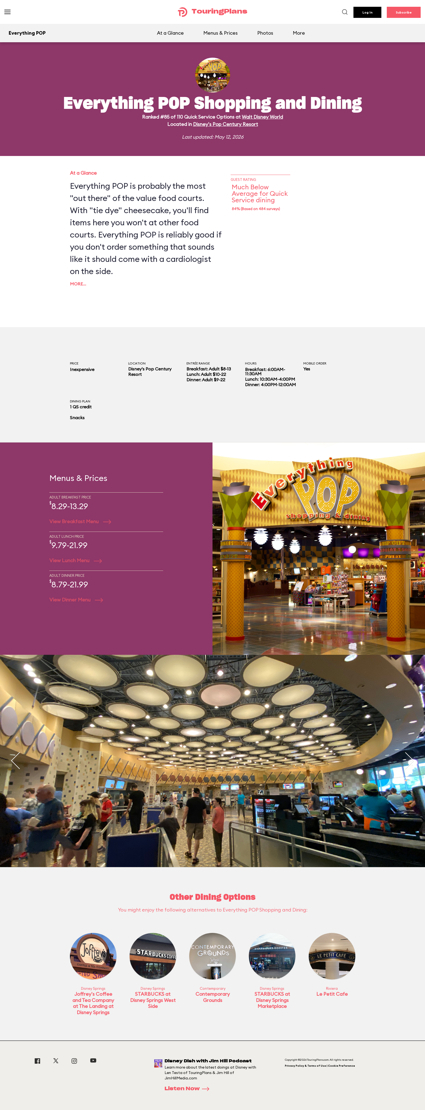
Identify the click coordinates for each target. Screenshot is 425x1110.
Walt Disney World (262, 117)
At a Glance (170, 33)
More (299, 33)
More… (78, 284)
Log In (367, 12)
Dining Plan (80, 401)
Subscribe (404, 12)
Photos (265, 33)
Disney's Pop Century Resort (225, 124)
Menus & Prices (220, 33)
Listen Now (189, 1088)
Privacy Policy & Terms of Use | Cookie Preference (320, 1065)
